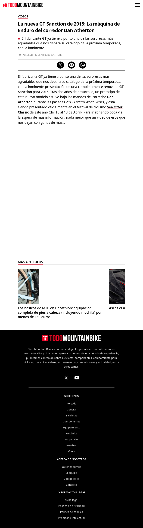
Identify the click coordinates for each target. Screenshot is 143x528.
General (71, 409)
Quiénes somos (71, 466)
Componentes (71, 421)
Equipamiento (71, 427)
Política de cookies (71, 512)
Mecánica (71, 433)
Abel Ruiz (28, 54)
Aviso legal (71, 500)
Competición (71, 439)
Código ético (71, 478)
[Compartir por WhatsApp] (82, 65)
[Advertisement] (71, 153)
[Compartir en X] (60, 65)
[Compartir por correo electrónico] (71, 65)
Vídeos (71, 451)
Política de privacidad (71, 506)
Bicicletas (71, 415)
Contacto (71, 484)
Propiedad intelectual (71, 518)
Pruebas (71, 445)
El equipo (71, 472)
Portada (71, 403)
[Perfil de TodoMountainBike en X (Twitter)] (66, 377)
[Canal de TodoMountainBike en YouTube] (76, 377)
